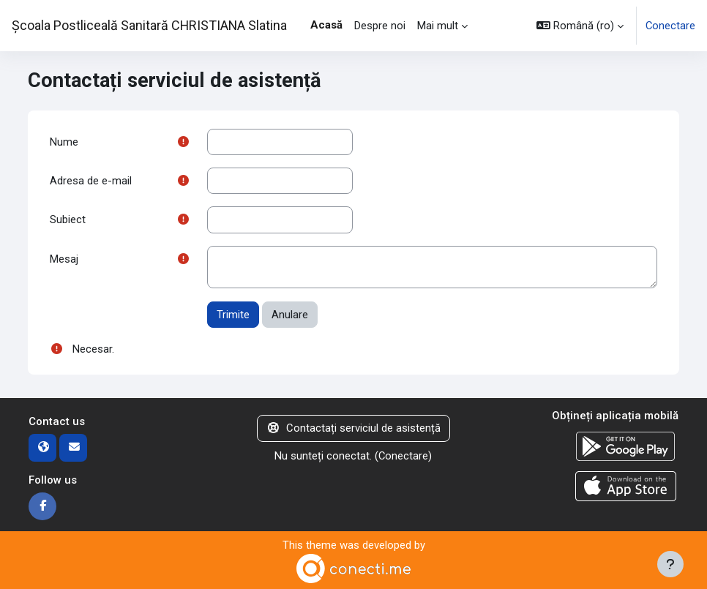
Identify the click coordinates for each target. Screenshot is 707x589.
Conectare (670, 25)
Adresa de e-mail (91, 180)
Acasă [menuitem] (326, 24)
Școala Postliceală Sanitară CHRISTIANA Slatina (149, 25)
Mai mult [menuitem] (437, 25)
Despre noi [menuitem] (379, 25)
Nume (64, 142)
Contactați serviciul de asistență (353, 428)
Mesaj (64, 259)
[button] (579, 25)
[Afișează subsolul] (670, 564)
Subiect (68, 219)
